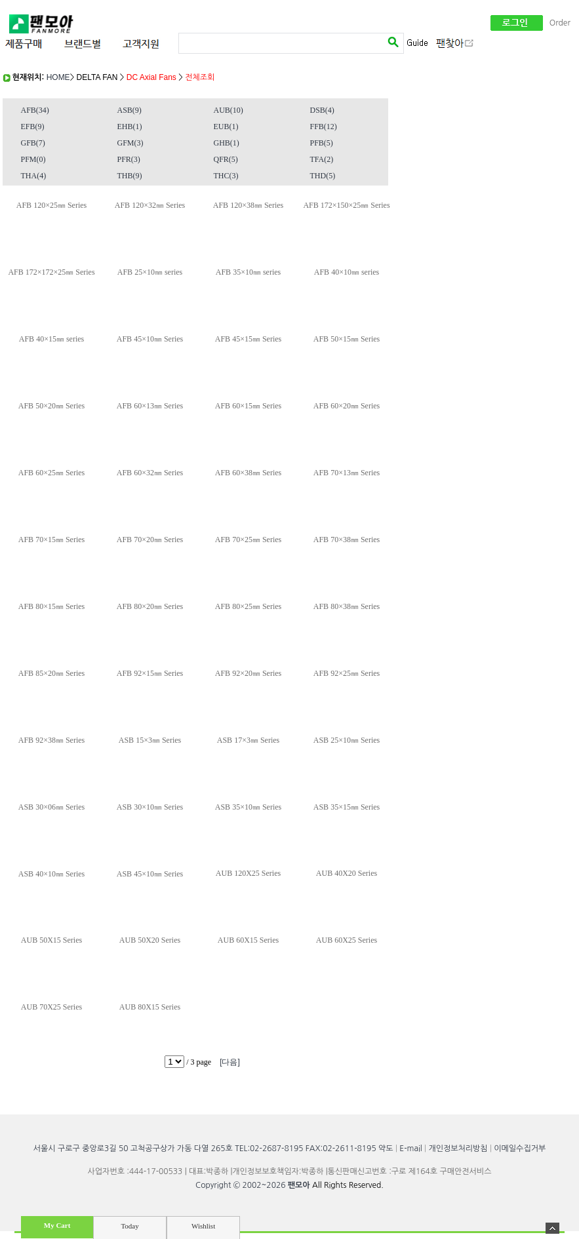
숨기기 (552, 1228)
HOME (58, 77)
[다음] (230, 1062)
